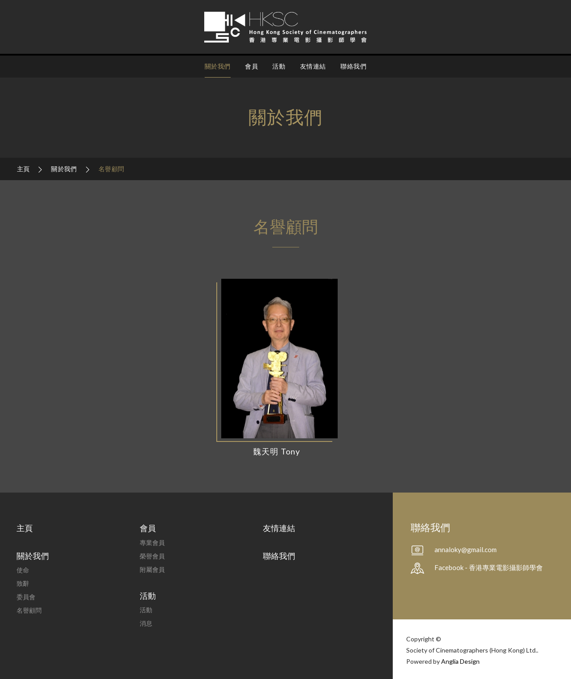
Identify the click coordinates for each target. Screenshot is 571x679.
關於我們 (218, 66)
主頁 (24, 169)
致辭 (23, 583)
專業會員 (152, 542)
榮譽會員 (152, 556)
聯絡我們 (353, 66)
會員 (251, 66)
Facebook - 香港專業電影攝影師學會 (488, 567)
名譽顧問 (111, 169)
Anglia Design (460, 661)
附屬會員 (152, 569)
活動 (278, 66)
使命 (23, 570)
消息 (146, 623)
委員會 (26, 597)
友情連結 (313, 66)
